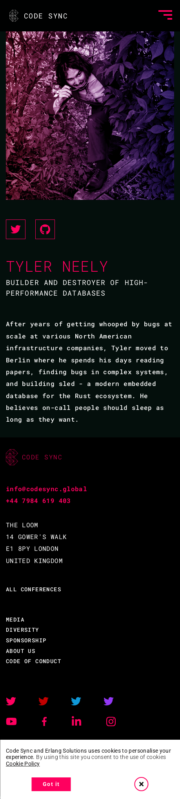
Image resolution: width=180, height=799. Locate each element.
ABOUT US (20, 651)
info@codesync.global (46, 489)
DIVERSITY (22, 629)
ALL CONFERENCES (33, 589)
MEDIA (15, 619)
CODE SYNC (38, 16)
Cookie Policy (23, 764)
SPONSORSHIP (26, 640)
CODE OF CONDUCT (33, 661)
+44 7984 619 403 (38, 500)
